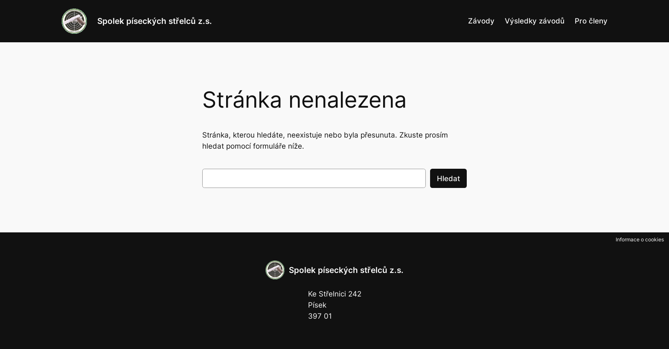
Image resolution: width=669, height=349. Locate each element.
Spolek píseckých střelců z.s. (154, 21)
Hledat (448, 178)
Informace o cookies (640, 239)
